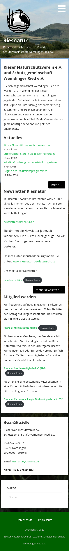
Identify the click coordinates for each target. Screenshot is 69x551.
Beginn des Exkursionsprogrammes (25, 171)
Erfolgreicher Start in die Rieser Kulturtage (29, 153)
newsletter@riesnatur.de (19, 222)
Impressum (45, 520)
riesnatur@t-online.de (25, 461)
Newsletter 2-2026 (13, 280)
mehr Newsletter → (49, 290)
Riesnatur (15, 40)
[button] (63, 6)
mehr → (56, 185)
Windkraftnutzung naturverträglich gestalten (31, 162)
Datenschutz (24, 520)
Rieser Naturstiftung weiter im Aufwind (28, 145)
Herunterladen (32, 280)
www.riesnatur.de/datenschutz (34, 261)
